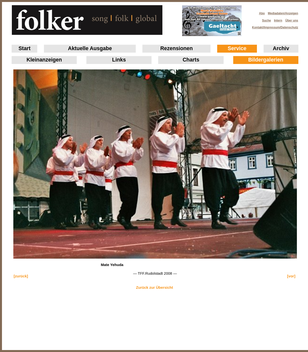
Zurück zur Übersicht (154, 287)
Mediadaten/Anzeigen (283, 13)
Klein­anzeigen (44, 60)
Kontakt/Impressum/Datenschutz (273, 26)
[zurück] (21, 276)
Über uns (291, 20)
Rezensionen (176, 48)
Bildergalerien (265, 60)
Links (119, 60)
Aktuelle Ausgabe (90, 48)
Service (237, 48)
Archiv (281, 48)
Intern (278, 20)
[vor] (291, 276)
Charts (191, 60)
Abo (262, 13)
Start (25, 48)
